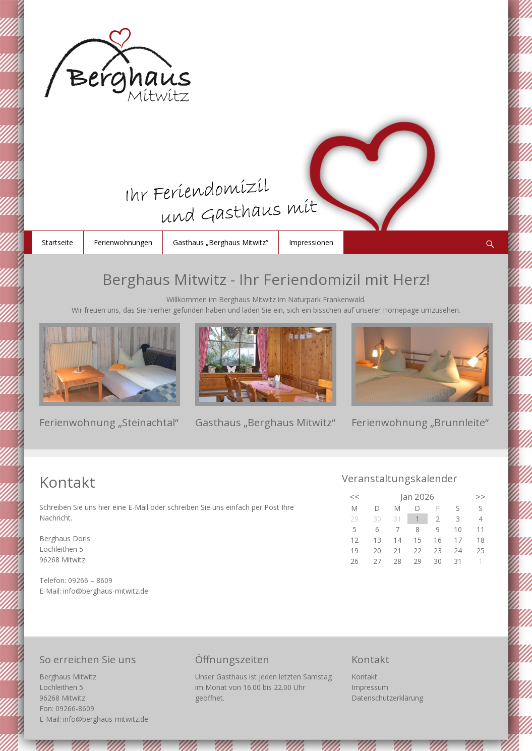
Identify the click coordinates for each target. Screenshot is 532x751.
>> (481, 496)
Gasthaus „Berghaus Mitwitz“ (220, 242)
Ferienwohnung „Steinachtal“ (109, 422)
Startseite (57, 242)
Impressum (369, 687)
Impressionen (311, 242)
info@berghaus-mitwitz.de (105, 591)
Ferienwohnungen (123, 242)
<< (354, 496)
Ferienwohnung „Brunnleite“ (420, 422)
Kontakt (364, 676)
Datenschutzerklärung (387, 698)
